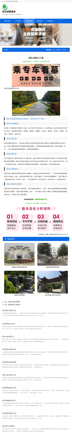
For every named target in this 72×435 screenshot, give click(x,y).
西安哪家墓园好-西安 (9, 393)
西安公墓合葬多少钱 (9, 380)
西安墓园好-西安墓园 (9, 367)
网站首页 (8, 21)
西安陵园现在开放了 (9, 329)
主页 (53, 50)
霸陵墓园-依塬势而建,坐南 (19, 267)
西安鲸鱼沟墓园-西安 (9, 354)
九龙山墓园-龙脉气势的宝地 (53, 295)
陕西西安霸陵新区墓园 (52, 267)
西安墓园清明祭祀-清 (9, 418)
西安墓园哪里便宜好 (9, 406)
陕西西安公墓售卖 (14, 304)
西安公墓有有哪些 (14, 302)
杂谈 (64, 50)
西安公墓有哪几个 (8, 342)
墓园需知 (59, 50)
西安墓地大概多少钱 (9, 314)
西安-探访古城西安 (8, 431)
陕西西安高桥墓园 (19, 295)
